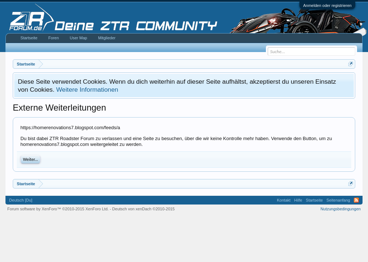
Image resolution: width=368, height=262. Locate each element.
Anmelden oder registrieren (327, 5)
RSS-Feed (356, 200)
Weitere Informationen (87, 89)
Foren (54, 38)
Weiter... (30, 159)
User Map (78, 38)
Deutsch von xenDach (143, 209)
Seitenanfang (338, 200)
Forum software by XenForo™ (58, 209)
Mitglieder (107, 38)
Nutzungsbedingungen (341, 209)
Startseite (28, 38)
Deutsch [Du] (20, 200)
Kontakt (283, 200)
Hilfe (298, 200)
